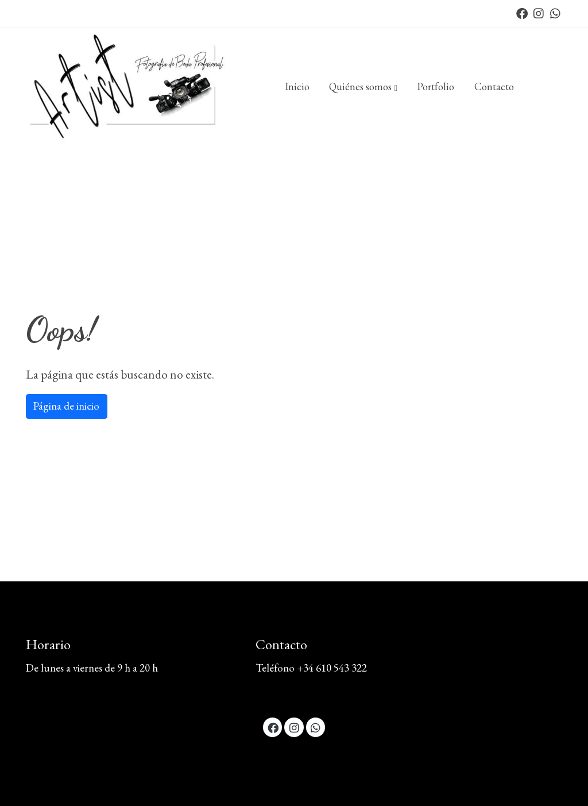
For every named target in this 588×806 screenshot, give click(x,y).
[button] (363, 86)
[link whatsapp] (555, 12)
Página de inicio (66, 406)
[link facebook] (522, 12)
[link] (130, 87)
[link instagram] (538, 12)
